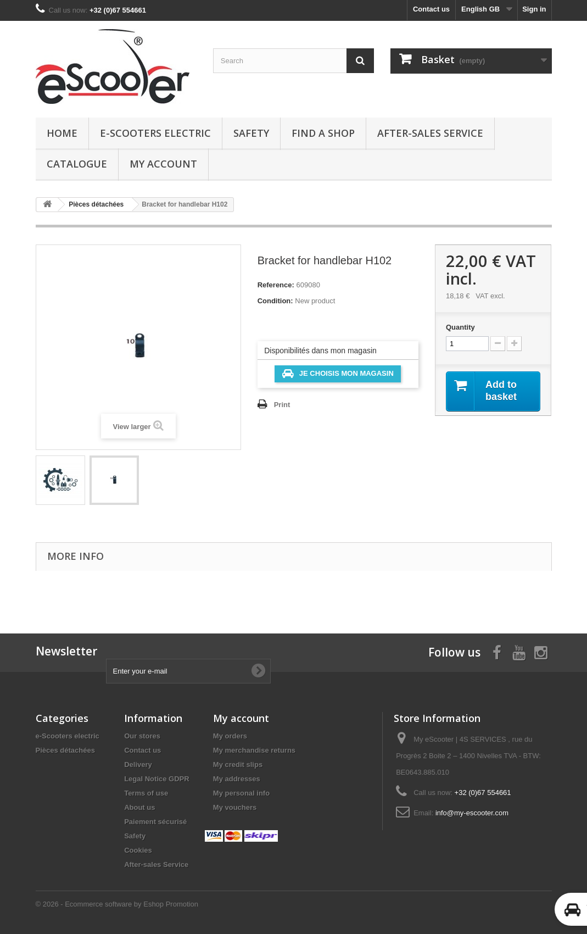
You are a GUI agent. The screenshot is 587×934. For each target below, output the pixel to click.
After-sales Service (430, 133)
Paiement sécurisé (155, 822)
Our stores (142, 736)
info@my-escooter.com (471, 813)
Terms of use (146, 793)
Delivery (138, 764)
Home (62, 133)
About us (139, 807)
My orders (230, 736)
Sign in (534, 9)
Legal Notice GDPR (156, 779)
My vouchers (234, 807)
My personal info (241, 793)
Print (282, 405)
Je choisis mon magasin (338, 374)
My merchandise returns (254, 750)
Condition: (275, 301)
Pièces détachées (65, 750)
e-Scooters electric (155, 133)
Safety (251, 133)
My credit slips (237, 764)
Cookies (138, 850)
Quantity (460, 327)
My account (163, 163)
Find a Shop (323, 133)
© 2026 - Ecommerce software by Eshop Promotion (117, 904)
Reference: (276, 285)
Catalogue (77, 163)
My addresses (236, 779)
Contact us (431, 9)
